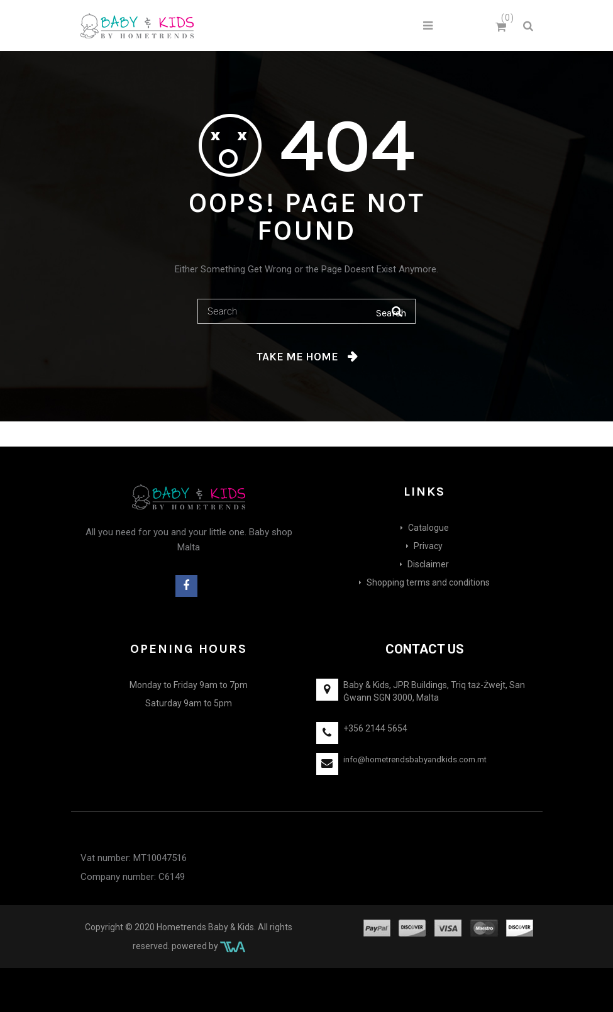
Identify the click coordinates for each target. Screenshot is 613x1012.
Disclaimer (428, 564)
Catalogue (428, 528)
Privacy (428, 546)
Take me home (297, 357)
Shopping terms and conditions (428, 582)
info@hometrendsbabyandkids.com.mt (415, 759)
